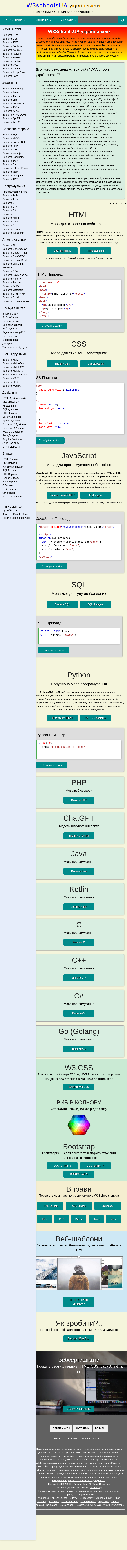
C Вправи (7, 485)
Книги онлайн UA (12, 506)
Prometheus (81, 1515)
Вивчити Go (9, 225)
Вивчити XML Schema (14, 374)
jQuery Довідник (11, 417)
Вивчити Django (11, 229)
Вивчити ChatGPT (81, 849)
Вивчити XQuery (11, 385)
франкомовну (51, 52)
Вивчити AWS (10, 179)
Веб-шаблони (10, 317)
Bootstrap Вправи (12, 496)
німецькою (74, 1466)
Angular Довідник (12, 439)
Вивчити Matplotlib (12, 290)
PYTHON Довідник (98, 733)
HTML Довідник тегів (14, 398)
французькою (88, 1466)
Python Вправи (10, 478)
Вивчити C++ (9, 206)
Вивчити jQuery (11, 96)
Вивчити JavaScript (13, 88)
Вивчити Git (9, 164)
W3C (115, 1511)
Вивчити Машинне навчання (13, 266)
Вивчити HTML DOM (14, 114)
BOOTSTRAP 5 (81, 1186)
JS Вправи (108, 1217)
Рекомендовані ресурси (16, 518)
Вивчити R (8, 214)
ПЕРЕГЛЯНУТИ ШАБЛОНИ (81, 1312)
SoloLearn (60, 1511)
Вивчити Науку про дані (16, 275)
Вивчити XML (10, 359)
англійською (47, 1466)
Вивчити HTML (10, 35)
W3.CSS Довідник (12, 431)
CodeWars (91, 1511)
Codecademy (89, 1504)
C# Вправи (8, 493)
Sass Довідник (10, 443)
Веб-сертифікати (12, 325)
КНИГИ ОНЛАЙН (95, 1445)
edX (113, 1504)
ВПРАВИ (103, 1435)
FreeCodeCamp (72, 1508)
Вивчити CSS (10, 38)
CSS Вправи (9, 463)
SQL (48, 1231)
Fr (121, 214)
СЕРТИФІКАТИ (63, 1435)
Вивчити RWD (10, 42)
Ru (124, 214)
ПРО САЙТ (74, 1445)
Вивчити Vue (9, 99)
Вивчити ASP (10, 149)
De (117, 214)
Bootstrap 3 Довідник (14, 424)
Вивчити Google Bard (14, 260)
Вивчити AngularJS (13, 103)
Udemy (76, 1504)
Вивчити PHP (10, 145)
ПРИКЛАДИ (66, 20)
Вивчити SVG (10, 65)
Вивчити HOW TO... (81, 1348)
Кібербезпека (10, 339)
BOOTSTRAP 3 (65, 1178)
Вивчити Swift (10, 160)
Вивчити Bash (10, 172)
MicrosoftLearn (90, 1508)
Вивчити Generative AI (15, 249)
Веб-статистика (11, 321)
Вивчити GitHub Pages (15, 168)
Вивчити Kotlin (10, 218)
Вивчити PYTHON (64, 733)
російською (106, 1466)
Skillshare (56, 1508)
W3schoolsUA (63, 5)
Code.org (48, 1511)
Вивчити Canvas (11, 68)
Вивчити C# (9, 210)
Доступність (9, 343)
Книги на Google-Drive (15, 514)
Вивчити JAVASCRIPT (64, 508)
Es (114, 214)
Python (81, 1231)
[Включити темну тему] (122, 20)
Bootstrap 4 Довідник (14, 428)
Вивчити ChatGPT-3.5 (14, 252)
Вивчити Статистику (13, 293)
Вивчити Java (10, 199)
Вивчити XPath (10, 382)
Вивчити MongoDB (13, 175)
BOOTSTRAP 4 (98, 1178)
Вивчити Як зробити (13, 72)
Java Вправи (9, 481)
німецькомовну (109, 48)
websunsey (98, 1494)
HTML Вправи (10, 459)
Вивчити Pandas (11, 282)
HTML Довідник (98, 264)
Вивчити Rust (10, 221)
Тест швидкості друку (14, 347)
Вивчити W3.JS (11, 122)
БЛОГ (60, 1445)
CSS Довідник (10, 402)
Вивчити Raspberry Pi (14, 157)
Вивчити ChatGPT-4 (13, 256)
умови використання (65, 1487)
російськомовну (70, 52)
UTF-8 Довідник (11, 446)
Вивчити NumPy (11, 278)
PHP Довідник (10, 413)
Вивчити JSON (10, 107)
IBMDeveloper (75, 1511)
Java (113, 1231)
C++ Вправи (9, 489)
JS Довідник (9, 405)
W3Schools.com (54, 41)
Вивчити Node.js (11, 153)
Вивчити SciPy (10, 286)
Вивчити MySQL (11, 138)
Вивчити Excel (10, 297)
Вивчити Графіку (12, 61)
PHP (65, 1231)
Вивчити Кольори (12, 53)
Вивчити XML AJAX (13, 363)
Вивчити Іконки (11, 57)
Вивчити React (10, 92)
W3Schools (46, 1504)
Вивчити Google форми (15, 301)
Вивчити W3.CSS (12, 50)
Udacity (118, 1508)
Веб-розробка (10, 336)
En (110, 214)
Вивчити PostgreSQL (14, 142)
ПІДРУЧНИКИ (13, 20)
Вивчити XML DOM (13, 367)
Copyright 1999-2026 (61, 1490)
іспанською (62, 1466)
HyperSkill (106, 1508)
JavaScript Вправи (12, 466)
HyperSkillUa (9, 510)
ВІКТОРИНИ (85, 1435)
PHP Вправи (9, 474)
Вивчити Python (11, 195)
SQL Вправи (9, 470)
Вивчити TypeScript (13, 232)
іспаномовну (93, 48)
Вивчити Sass (10, 76)
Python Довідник (11, 420)
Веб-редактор (10, 328)
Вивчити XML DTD (12, 371)
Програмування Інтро (14, 191)
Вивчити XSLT (10, 378)
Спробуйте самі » (57, 339)
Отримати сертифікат (81, 1415)
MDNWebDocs (62, 1504)
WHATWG (104, 1511)
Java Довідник (10, 435)
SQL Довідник (10, 409)
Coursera (103, 1504)
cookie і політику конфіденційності (95, 1487)
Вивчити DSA (10, 271)
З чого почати (10, 313)
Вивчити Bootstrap (12, 46)
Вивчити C (8, 203)
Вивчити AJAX (10, 111)
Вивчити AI (8, 245)
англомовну (79, 48)
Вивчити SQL (10, 134)
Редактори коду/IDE (13, 332)
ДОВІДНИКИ (41, 20)
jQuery (97, 1231)
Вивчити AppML (11, 118)
